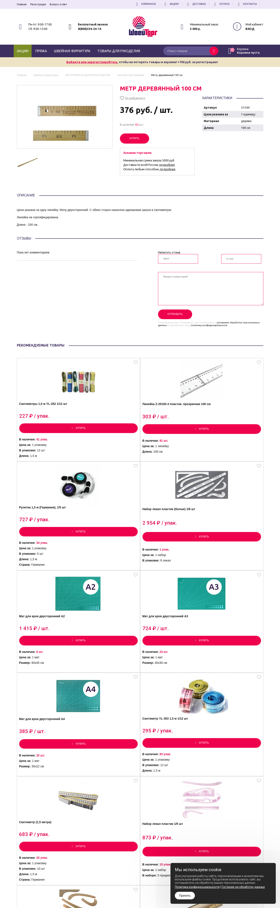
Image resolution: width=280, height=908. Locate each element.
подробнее (167, 165)
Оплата (221, 4)
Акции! (171, 4)
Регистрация (38, 4)
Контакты (247, 4)
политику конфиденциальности (209, 325)
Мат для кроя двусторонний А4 (170, 534)
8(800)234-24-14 (89, 29)
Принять (185, 895)
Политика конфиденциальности (147, 892)
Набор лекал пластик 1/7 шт (170, 646)
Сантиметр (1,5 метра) (41, 645)
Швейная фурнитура (72, 51)
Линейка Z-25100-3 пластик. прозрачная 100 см (108, 417)
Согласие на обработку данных (243, 887)
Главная (22, 4)
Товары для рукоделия (118, 51)
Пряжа (41, 51)
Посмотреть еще (140, 831)
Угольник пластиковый (104, 763)
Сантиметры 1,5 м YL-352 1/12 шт (44, 417)
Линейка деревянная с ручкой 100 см (227, 649)
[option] (29, 162)
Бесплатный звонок (93, 24)
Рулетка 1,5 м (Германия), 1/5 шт (171, 415)
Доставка (196, 4)
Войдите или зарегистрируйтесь (91, 62)
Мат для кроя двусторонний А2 (46, 534)
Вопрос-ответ (58, 4)
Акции (22, 51)
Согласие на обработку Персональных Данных (156, 896)
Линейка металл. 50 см (227, 763)
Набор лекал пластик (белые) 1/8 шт (226, 417)
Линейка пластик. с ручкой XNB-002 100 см (45, 766)
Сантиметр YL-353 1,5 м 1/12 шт (231, 534)
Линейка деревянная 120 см (170, 763)
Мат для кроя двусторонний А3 (108, 534)
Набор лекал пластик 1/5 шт (108, 646)
